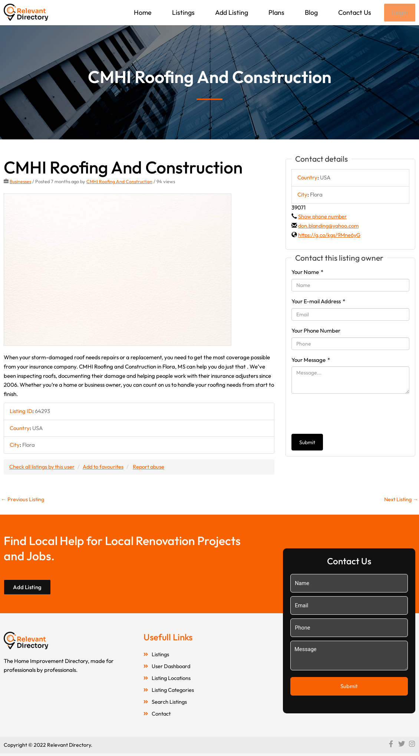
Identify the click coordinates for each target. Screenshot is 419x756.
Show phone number (323, 217)
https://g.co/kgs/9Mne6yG (330, 235)
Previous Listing (23, 500)
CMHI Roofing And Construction (120, 182)
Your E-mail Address (318, 302)
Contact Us (353, 12)
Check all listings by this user (43, 467)
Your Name (307, 272)
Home (142, 12)
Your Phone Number (315, 331)
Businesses (21, 182)
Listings (182, 12)
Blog (310, 12)
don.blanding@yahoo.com (330, 226)
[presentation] (347, 414)
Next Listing (400, 500)
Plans (276, 12)
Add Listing (230, 12)
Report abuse (153, 467)
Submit (307, 443)
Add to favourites (106, 467)
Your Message (310, 360)
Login (399, 13)
